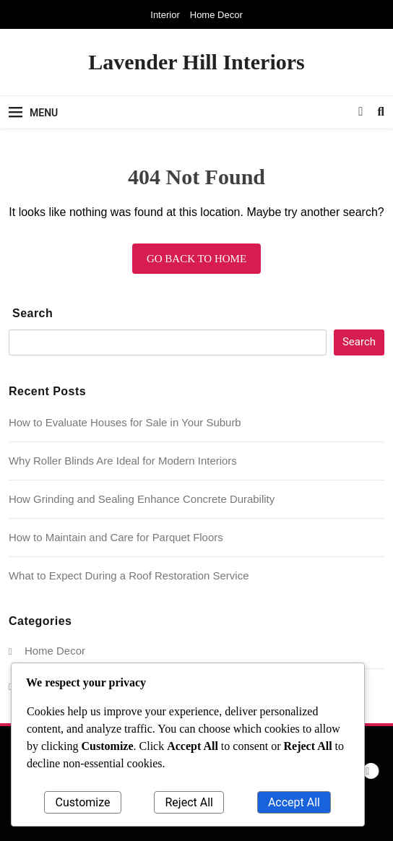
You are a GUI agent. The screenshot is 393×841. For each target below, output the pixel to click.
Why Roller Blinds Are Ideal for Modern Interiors (123, 460)
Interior (164, 14)
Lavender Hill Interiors (196, 62)
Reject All (188, 802)
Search (32, 313)
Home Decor (216, 14)
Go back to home (196, 258)
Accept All (294, 802)
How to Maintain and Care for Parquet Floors (116, 537)
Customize (83, 802)
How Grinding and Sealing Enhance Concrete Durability (142, 499)
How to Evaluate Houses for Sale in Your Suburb (125, 422)
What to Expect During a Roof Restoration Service (129, 575)
